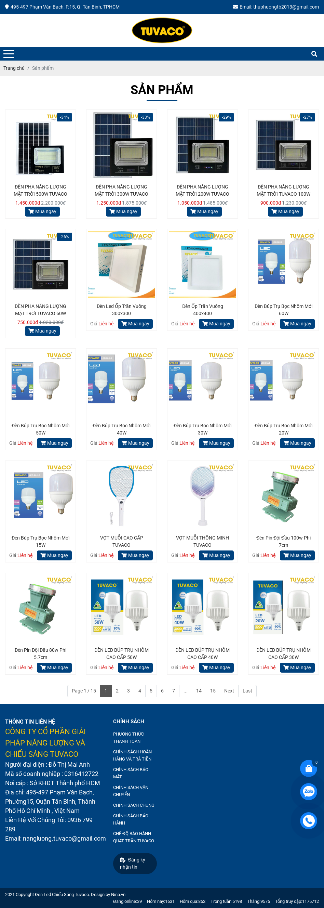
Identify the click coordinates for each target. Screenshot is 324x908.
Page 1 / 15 (84, 690)
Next (229, 690)
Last (247, 690)
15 (213, 690)
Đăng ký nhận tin (132, 863)
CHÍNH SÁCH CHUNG (133, 805)
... (186, 690)
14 (199, 690)
